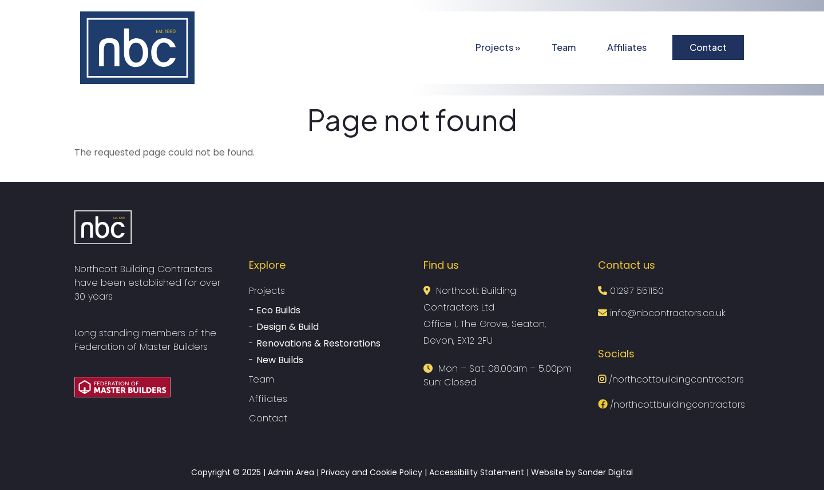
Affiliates (627, 47)
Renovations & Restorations (318, 343)
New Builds (279, 359)
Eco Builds (278, 310)
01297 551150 (637, 290)
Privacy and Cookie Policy (371, 472)
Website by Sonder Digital (582, 472)
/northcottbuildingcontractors (671, 379)
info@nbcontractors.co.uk (666, 313)
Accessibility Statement (476, 472)
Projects (498, 47)
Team (564, 47)
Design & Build (287, 326)
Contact (708, 47)
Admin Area (291, 472)
